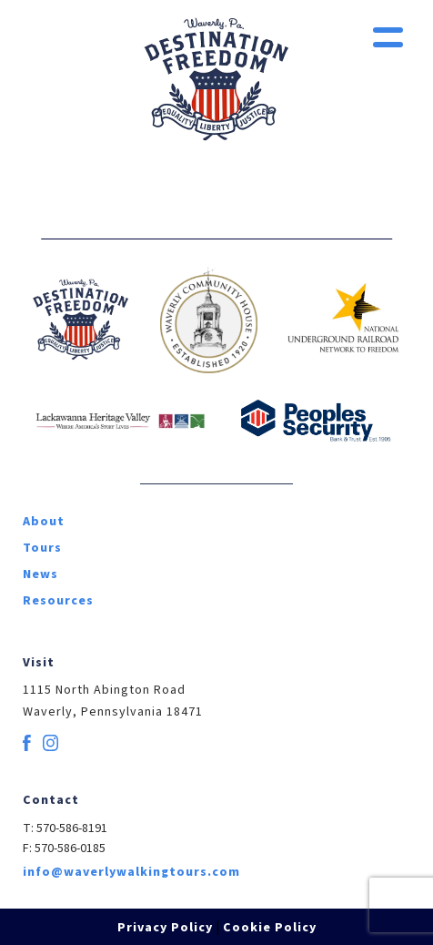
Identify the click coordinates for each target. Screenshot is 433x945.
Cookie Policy (270, 928)
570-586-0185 (70, 848)
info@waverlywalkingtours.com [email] (131, 872)
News (40, 574)
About (44, 521)
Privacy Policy (165, 928)
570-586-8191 (71, 828)
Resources (58, 601)
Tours (42, 548)
